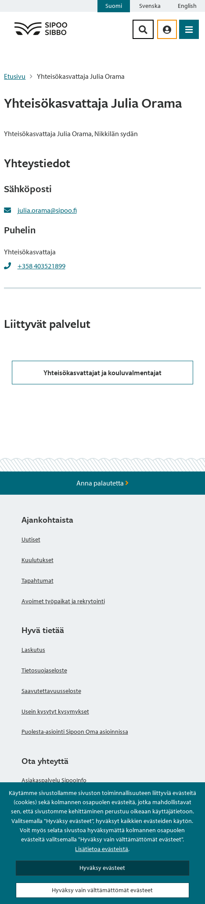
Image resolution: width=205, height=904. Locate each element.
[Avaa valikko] (189, 29)
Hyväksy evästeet (102, 868)
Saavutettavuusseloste (51, 691)
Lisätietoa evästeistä (101, 849)
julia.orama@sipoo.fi (47, 210)
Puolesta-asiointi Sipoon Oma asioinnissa (75, 731)
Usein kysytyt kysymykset (55, 711)
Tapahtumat (38, 580)
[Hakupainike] (143, 29)
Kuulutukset (38, 560)
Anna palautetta (102, 483)
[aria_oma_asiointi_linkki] (167, 29)
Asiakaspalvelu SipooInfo (54, 780)
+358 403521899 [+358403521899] (41, 265)
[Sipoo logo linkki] (40, 34)
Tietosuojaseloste (44, 670)
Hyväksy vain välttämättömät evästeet (102, 890)
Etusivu (14, 76)
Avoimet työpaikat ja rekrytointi (63, 601)
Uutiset (31, 539)
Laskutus (33, 650)
